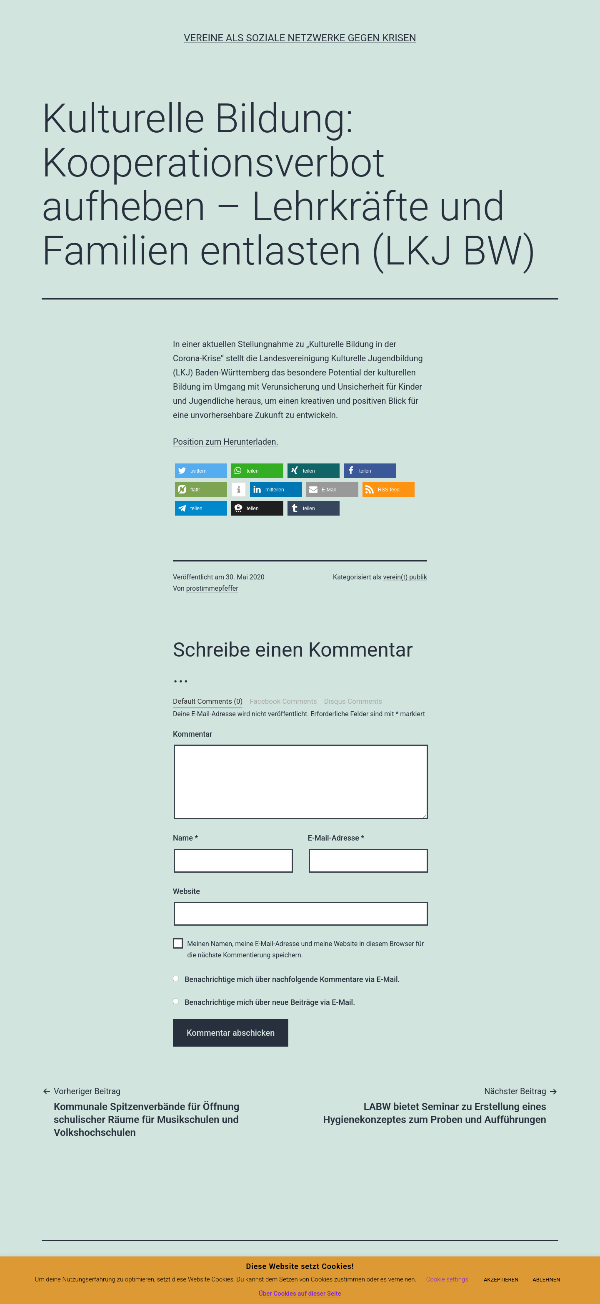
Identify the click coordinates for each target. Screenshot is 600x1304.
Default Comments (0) (207, 701)
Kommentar (192, 734)
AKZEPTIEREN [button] (501, 1279)
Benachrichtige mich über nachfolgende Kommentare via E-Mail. (292, 979)
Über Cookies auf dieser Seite (300, 1293)
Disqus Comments (353, 701)
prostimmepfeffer (212, 588)
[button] (201, 470)
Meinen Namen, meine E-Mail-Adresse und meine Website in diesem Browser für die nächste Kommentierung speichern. (305, 949)
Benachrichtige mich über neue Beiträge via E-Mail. (270, 1002)
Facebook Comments (283, 701)
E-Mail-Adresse (336, 837)
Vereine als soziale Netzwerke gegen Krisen (300, 38)
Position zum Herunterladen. (225, 442)
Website (186, 891)
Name (185, 837)
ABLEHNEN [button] (546, 1279)
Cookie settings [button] (447, 1279)
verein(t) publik (405, 577)
